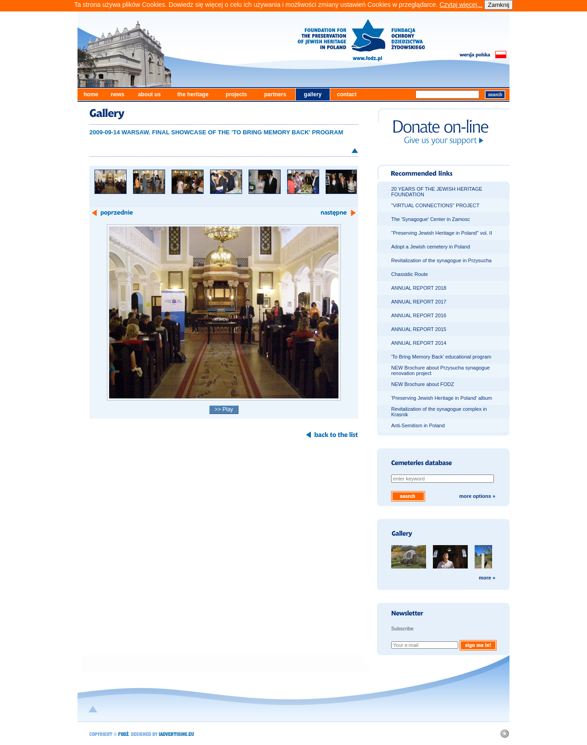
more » (487, 577)
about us (149, 94)
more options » (477, 496)
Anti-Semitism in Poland (418, 425)
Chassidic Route (409, 274)
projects (236, 94)
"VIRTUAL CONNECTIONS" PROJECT (435, 205)
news (117, 94)
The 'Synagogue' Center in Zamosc (430, 219)
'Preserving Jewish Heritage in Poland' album (441, 398)
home (90, 94)
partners (275, 94)
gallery (313, 94)
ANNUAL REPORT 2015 (418, 329)
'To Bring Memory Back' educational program (441, 356)
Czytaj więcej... (460, 4)
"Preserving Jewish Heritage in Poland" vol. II (441, 233)
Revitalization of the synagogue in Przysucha (441, 260)
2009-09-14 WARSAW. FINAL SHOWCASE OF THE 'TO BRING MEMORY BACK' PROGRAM (216, 132)
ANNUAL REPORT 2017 (418, 301)
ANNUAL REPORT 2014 (418, 343)
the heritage (193, 94)
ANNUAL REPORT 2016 (418, 315)
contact (347, 94)
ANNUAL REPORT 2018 (418, 288)
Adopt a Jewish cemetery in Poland (430, 246)
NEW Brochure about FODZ (422, 384)
